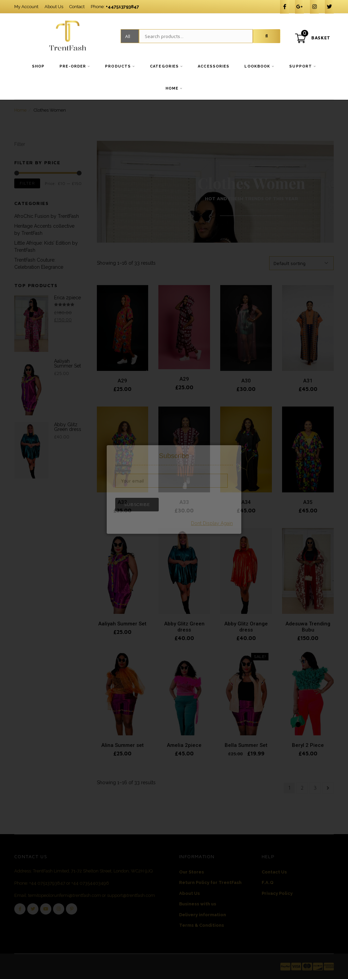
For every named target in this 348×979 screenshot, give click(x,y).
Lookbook (257, 66)
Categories (164, 66)
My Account (26, 6)
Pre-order (72, 66)
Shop (38, 66)
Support (300, 66)
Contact (77, 6)
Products (118, 66)
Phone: (115, 6)
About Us (54, 6)
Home (172, 88)
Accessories (213, 66)
